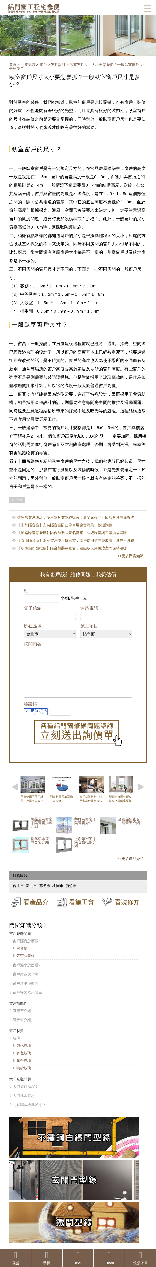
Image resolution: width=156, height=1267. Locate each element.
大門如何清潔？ (25, 1095)
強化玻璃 (23, 1054)
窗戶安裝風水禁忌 (27, 1001)
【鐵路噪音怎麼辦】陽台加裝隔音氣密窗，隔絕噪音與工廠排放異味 (72, 533)
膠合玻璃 (23, 1069)
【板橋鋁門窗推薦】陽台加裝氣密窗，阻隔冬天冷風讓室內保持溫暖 (72, 548)
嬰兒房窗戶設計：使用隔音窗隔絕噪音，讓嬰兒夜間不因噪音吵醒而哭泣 (75, 517)
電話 (15, 1258)
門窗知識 (28, 65)
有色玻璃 (23, 1061)
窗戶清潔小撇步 (25, 992)
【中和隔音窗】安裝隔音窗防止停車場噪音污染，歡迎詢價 (64, 525)
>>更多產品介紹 (130, 867)
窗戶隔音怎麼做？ (27, 949)
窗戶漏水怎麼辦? (26, 973)
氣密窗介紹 (22, 1019)
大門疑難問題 (20, 1087)
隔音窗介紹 (22, 1028)
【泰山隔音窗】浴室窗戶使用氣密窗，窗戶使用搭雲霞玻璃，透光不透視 (75, 541)
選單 (147, 8)
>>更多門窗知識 (130, 556)
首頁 (12, 65)
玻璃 (16, 1046)
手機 (46, 1258)
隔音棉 (21, 956)
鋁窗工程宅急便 (34, 8)
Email (109, 1258)
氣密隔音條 (25, 964)
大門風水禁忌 (24, 1104)
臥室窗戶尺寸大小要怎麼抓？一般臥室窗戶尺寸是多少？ (77, 66)
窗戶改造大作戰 (25, 982)
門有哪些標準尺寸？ (29, 1113)
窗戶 (43, 65)
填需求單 (140, 1258)
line (78, 1258)
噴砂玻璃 (23, 1076)
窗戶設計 (58, 65)
